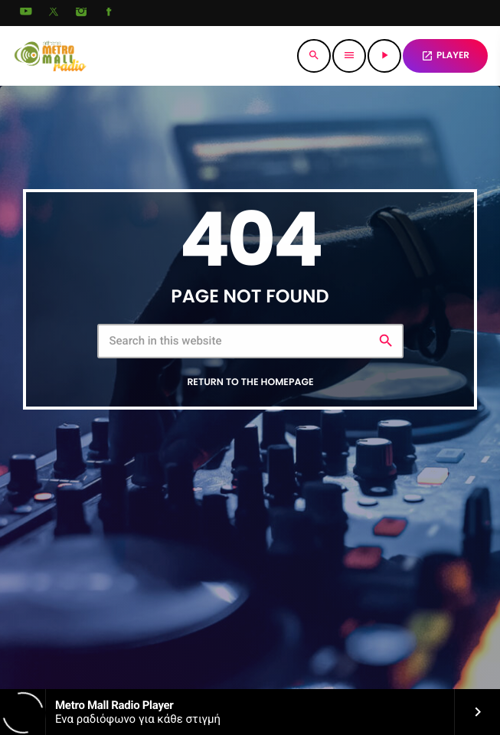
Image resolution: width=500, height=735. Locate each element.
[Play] (384, 56)
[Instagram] (81, 13)
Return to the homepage (250, 381)
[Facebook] (109, 13)
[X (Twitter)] (53, 13)
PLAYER (445, 55)
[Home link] (50, 56)
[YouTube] (26, 13)
